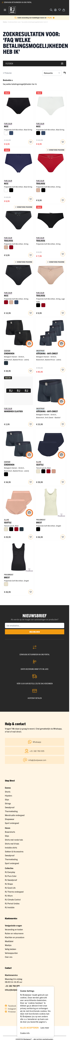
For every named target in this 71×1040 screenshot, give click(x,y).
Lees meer (44, 1027)
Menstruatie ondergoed (14, 815)
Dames (8, 787)
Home (5, 22)
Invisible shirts (11, 847)
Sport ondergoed (12, 823)
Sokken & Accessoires (14, 851)
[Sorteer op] (52, 73)
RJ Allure (9, 895)
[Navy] (6, 363)
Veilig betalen (10, 949)
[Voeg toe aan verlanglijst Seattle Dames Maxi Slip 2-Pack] (62, 482)
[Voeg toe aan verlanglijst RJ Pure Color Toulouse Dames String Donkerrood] (62, 200)
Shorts (7, 791)
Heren (7, 828)
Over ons (8, 957)
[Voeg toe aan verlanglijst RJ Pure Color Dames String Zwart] (30, 255)
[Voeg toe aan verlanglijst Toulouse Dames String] (62, 254)
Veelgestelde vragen (13, 925)
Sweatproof (9, 807)
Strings (8, 803)
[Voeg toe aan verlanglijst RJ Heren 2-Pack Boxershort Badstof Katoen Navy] (30, 482)
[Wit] (6, 133)
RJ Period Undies (12, 903)
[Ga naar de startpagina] (12, 9)
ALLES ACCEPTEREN (29, 1027)
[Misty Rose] (54, 471)
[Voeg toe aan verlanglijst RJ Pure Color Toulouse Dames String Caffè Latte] (62, 313)
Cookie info (25, 1033)
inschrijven (34, 632)
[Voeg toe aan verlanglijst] (59, 9)
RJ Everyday (10, 872)
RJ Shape (9, 884)
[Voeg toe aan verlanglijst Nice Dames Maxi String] (30, 142)
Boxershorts (10, 832)
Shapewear (9, 819)
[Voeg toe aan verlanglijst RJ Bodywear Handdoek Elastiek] (30, 424)
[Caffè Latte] (38, 190)
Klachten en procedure (14, 937)
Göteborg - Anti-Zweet (47, 353)
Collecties (9, 868)
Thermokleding (11, 811)
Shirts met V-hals (12, 843)
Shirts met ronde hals (14, 839)
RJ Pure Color (10, 876)
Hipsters (8, 795)
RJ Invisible (9, 907)
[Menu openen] (5, 10)
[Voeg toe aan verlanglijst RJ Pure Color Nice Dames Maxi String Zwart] (30, 313)
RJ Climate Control (13, 899)
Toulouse (40, 240)
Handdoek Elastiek (13, 411)
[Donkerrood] (11, 247)
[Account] (55, 9)
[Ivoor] (38, 471)
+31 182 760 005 (12, 986)
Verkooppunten (11, 953)
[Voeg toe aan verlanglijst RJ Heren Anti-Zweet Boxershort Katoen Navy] (62, 424)
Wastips (8, 945)
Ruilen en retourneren (14, 933)
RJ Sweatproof (11, 880)
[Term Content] (54, 18)
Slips (7, 799)
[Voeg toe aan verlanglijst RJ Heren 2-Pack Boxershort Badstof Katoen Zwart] (30, 371)
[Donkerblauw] (11, 133)
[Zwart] (38, 133)
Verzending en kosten (14, 929)
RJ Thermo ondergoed (14, 891)
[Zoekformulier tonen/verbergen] (51, 9)
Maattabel (9, 941)
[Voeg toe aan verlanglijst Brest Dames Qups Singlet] (62, 537)
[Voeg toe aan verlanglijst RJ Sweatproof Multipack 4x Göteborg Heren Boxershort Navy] (62, 369)
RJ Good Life (10, 888)
